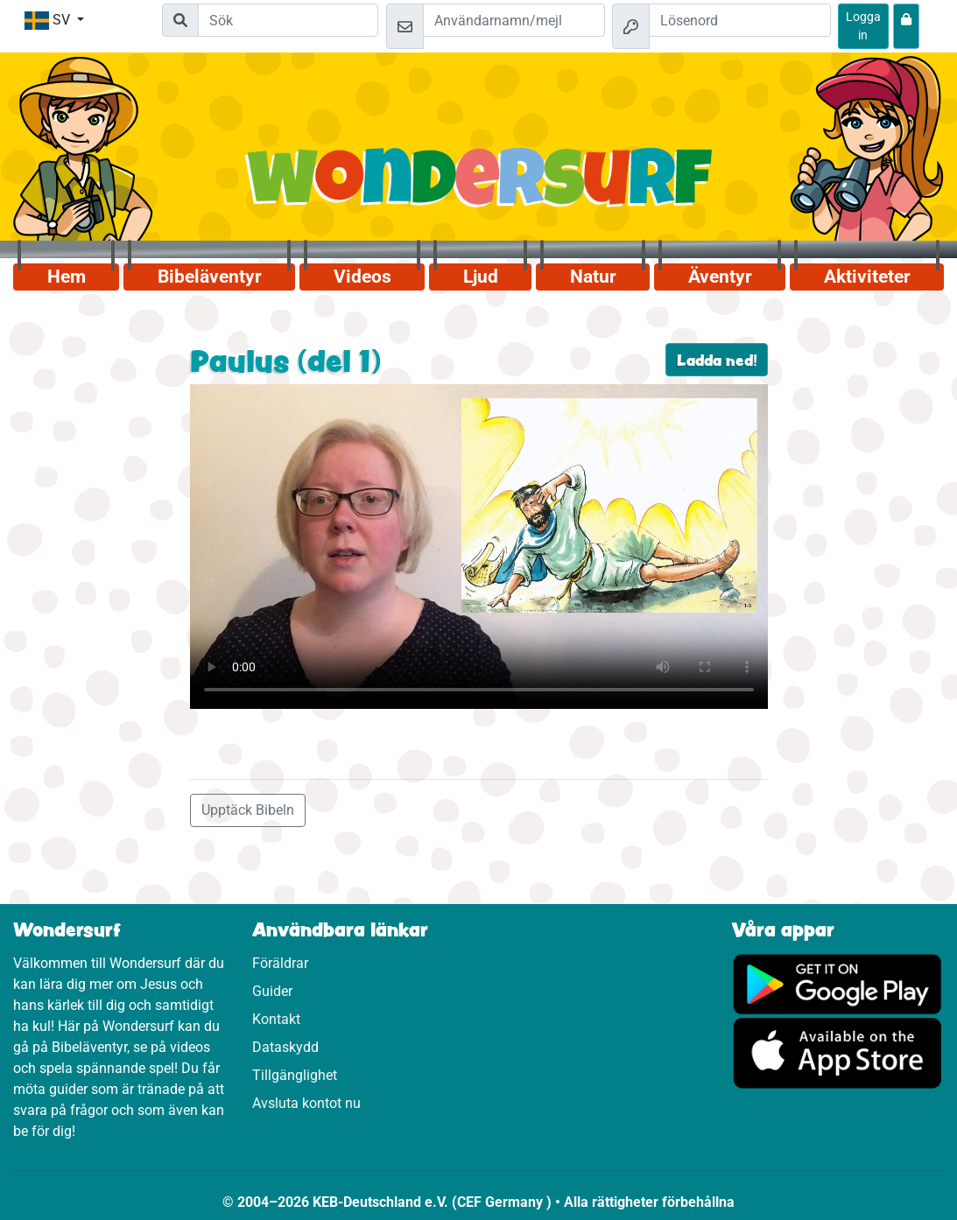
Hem (66, 276)
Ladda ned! (716, 359)
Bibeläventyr (210, 276)
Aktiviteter (867, 276)
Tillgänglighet (294, 1075)
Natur (593, 276)
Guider (272, 991)
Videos (362, 276)
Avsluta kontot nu (306, 1103)
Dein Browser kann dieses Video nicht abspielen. (479, 546)
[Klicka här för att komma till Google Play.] (837, 983)
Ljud (480, 276)
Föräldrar (280, 963)
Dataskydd (285, 1047)
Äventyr (720, 276)
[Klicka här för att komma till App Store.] (837, 1052)
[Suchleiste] (288, 20)
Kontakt (276, 1019)
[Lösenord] (740, 20)
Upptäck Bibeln (247, 810)
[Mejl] (514, 20)
